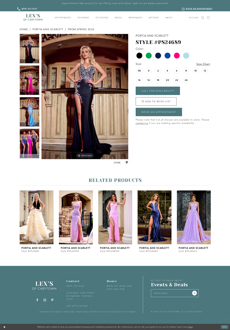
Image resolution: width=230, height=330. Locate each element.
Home (24, 29)
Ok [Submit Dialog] (225, 327)
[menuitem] (63, 17)
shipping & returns (49, 312)
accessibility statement (122, 312)
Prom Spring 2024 (81, 29)
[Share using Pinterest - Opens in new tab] (126, 162)
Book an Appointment (159, 112)
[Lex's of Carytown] (32, 17)
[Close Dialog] (4, 327)
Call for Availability (158, 90)
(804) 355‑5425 (75, 286)
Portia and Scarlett (48, 29)
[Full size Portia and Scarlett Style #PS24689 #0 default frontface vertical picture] (85, 96)
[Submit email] (194, 293)
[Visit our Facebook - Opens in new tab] (37, 300)
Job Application (77, 306)
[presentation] (37, 217)
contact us (142, 123)
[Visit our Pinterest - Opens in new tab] (52, 300)
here (190, 326)
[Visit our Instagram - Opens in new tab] (44, 300)
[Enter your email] (175, 293)
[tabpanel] (29, 49)
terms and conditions (75, 312)
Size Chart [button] (203, 64)
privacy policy (99, 312)
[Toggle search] (203, 17)
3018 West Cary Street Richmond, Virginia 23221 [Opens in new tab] (80, 296)
